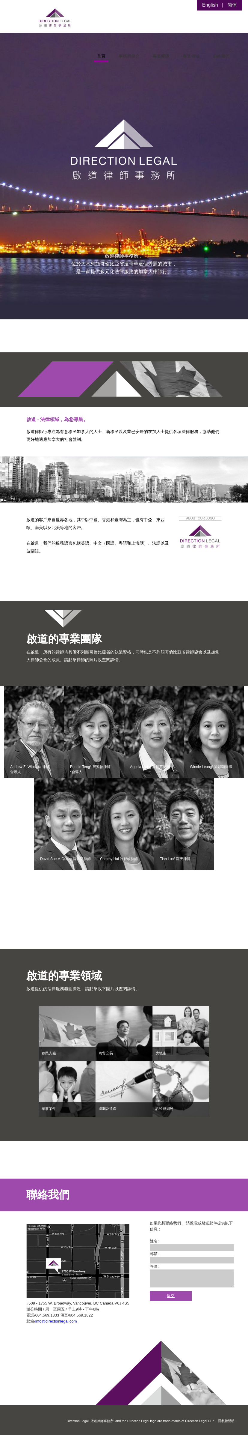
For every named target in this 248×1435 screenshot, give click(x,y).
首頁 (101, 56)
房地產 (160, 1053)
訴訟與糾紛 (164, 1109)
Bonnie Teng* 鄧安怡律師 (90, 769)
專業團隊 (161, 56)
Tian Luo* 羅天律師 (175, 859)
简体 (232, 4)
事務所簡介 (129, 56)
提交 (171, 1295)
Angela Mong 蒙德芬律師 (150, 767)
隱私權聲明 (226, 1421)
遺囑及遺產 (108, 1109)
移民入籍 (49, 1053)
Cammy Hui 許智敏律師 (119, 859)
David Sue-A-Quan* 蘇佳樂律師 (65, 859)
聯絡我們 (221, 56)
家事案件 (49, 1109)
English (210, 4)
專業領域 (191, 56)
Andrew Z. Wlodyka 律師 (29, 769)
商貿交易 (106, 1053)
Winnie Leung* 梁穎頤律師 (211, 767)
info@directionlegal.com (56, 1321)
